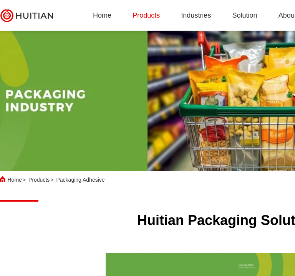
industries (196, 15)
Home (102, 15)
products (146, 15)
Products (39, 180)
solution (244, 15)
